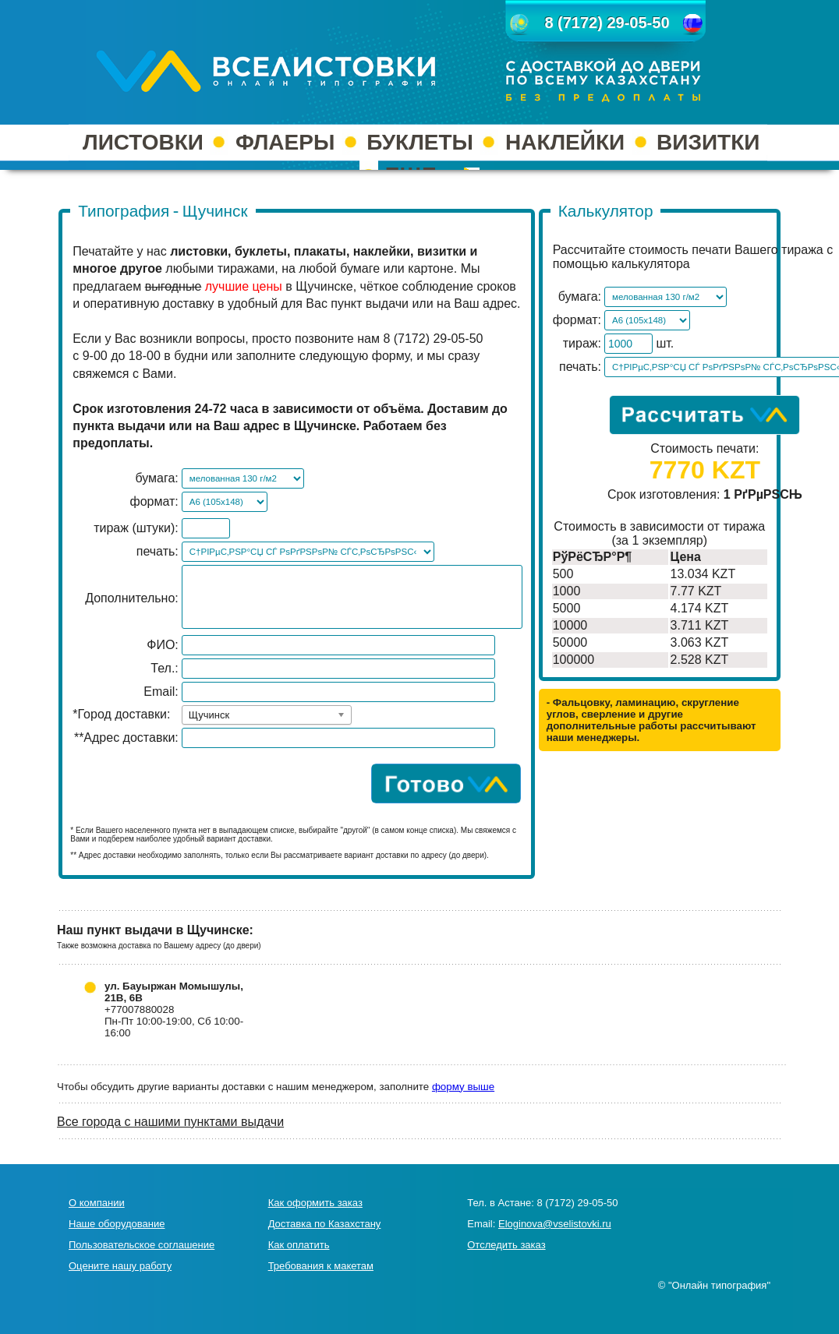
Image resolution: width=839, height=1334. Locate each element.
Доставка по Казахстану (324, 1224)
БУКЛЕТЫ (419, 142)
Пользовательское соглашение (141, 1245)
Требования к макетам (320, 1266)
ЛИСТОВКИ (143, 142)
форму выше (463, 1086)
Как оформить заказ (315, 1203)
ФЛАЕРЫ (285, 142)
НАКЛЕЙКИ (565, 142)
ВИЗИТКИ (708, 142)
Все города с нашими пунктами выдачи (170, 1121)
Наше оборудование (117, 1224)
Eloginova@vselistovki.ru (554, 1224)
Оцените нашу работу (120, 1266)
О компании (97, 1203)
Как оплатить (299, 1245)
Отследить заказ (506, 1245)
